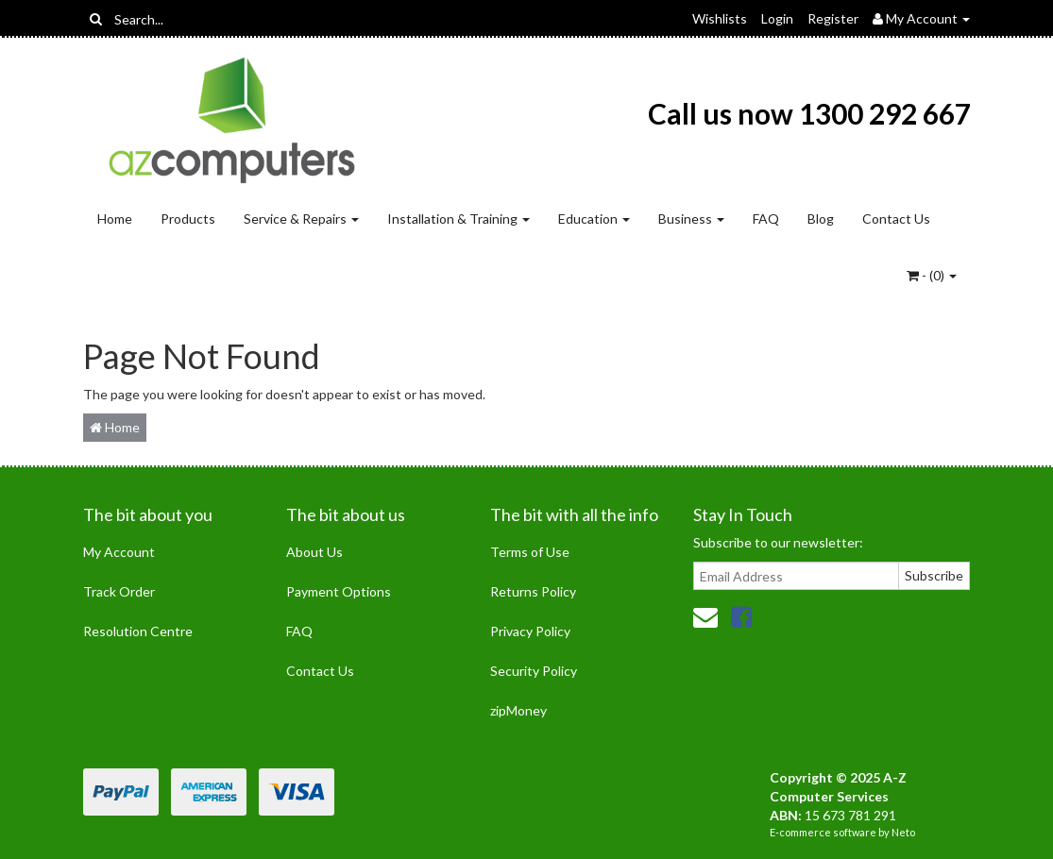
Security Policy (533, 671)
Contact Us (896, 219)
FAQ (766, 219)
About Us (314, 552)
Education (594, 219)
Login (777, 18)
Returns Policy (533, 591)
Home (114, 219)
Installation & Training (458, 219)
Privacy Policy (530, 631)
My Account (119, 552)
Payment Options (338, 591)
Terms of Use (529, 552)
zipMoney (518, 710)
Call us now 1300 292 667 (809, 113)
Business (691, 219)
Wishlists (719, 18)
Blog (820, 219)
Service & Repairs (301, 219)
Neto (903, 832)
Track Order (119, 591)
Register (832, 18)
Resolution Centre (138, 631)
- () (932, 275)
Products (188, 219)
